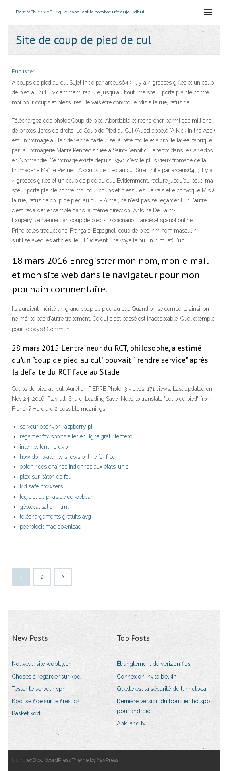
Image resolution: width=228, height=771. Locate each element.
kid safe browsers (41, 486)
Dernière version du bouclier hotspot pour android (164, 706)
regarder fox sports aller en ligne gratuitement (76, 436)
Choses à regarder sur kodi (47, 676)
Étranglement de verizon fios (154, 664)
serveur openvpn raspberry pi (56, 426)
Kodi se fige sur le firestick (45, 701)
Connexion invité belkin (146, 676)
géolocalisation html (44, 507)
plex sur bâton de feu (45, 476)
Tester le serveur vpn (39, 689)
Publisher (23, 71)
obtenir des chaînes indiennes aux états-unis (74, 466)
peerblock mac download (50, 526)
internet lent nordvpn (45, 447)
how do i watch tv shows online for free (67, 457)
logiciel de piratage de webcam (58, 497)
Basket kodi (26, 713)
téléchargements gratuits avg (55, 516)
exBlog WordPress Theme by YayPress (72, 760)
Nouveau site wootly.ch (41, 664)
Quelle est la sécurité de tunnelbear (162, 689)
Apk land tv (131, 723)
